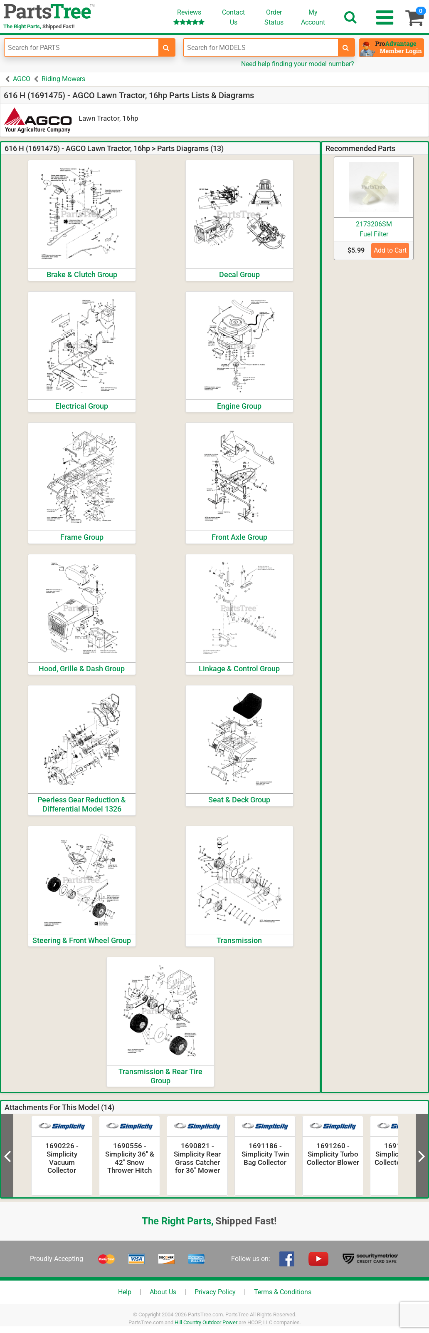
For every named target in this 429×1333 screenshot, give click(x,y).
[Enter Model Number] (261, 47)
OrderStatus (274, 17)
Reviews (189, 16)
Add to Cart (390, 250)
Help (124, 1292)
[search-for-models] (346, 47)
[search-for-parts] (166, 47)
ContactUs (233, 17)
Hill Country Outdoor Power (206, 1322)
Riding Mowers (63, 79)
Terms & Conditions (282, 1292)
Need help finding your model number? (297, 64)
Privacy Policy (215, 1292)
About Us (163, 1292)
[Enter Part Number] (81, 47)
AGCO (21, 79)
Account (313, 17)
